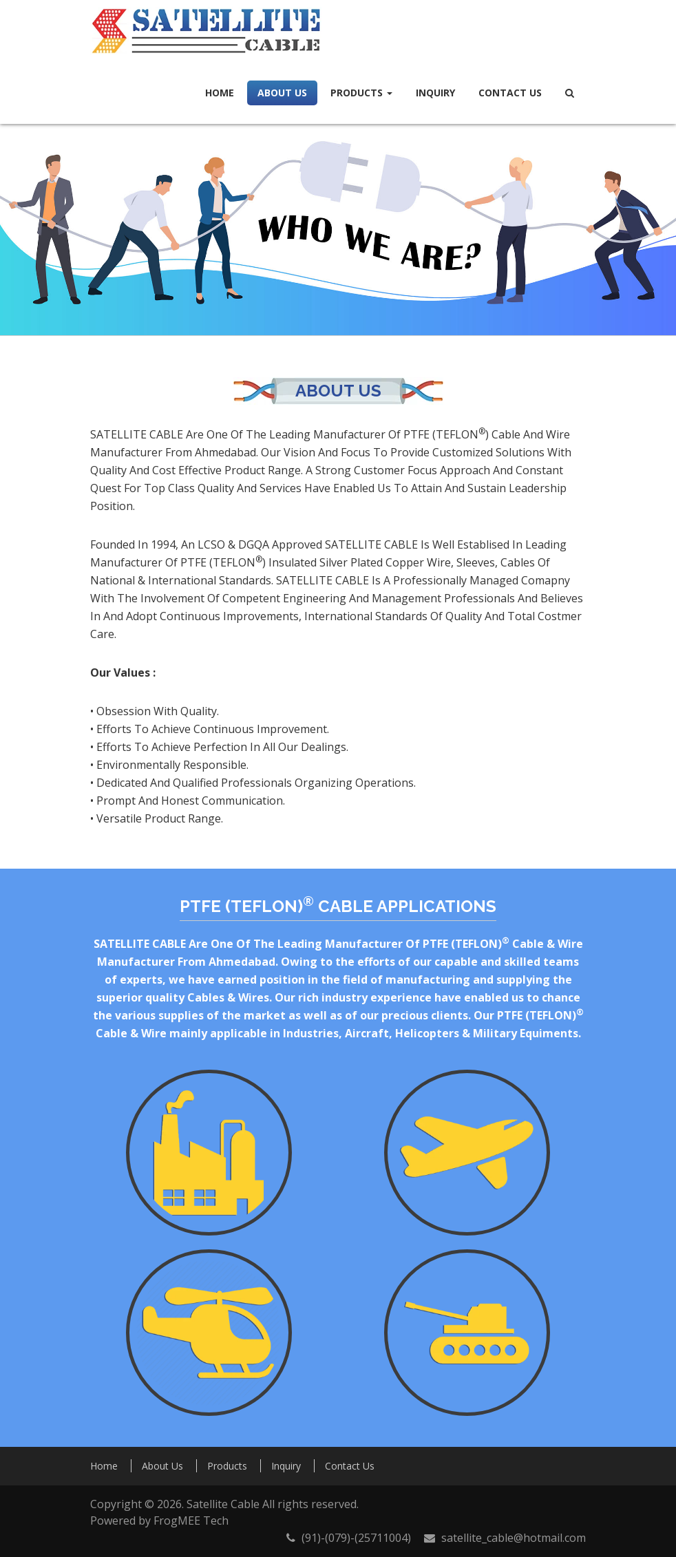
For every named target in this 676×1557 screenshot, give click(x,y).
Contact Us (510, 92)
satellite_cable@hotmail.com (513, 1537)
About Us (282, 92)
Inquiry (435, 92)
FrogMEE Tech (191, 1520)
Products (361, 92)
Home (219, 92)
